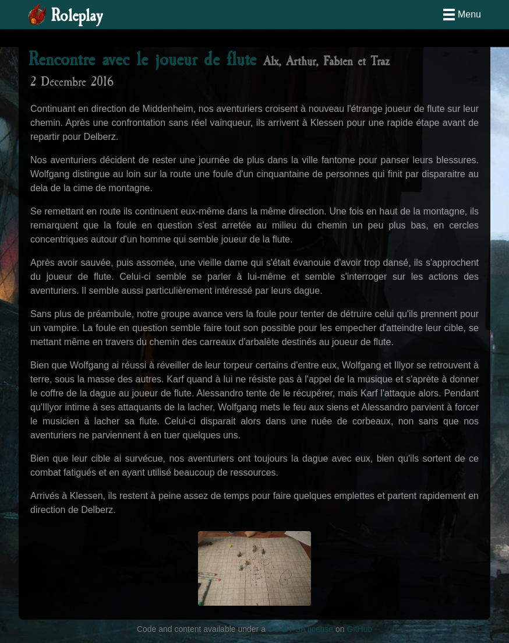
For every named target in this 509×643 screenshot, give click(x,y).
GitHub (360, 629)
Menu (469, 14)
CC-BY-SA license (300, 629)
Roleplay (76, 16)
